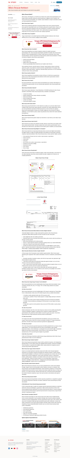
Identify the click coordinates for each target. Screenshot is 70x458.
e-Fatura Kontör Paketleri (47, 447)
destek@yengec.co (29, 448)
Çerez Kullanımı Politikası (56, 448)
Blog (45, 450)
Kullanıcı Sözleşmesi (57, 446)
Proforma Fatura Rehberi (34, 248)
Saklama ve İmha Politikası (57, 451)
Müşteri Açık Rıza (57, 443)
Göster (14, 14)
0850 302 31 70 (29, 444)
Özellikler (46, 443)
